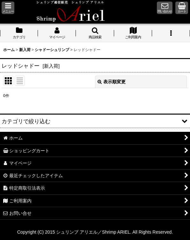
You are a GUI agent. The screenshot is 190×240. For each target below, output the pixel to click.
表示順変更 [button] (112, 81)
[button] (8, 8)
